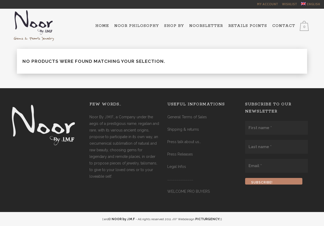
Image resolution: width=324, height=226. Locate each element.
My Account (267, 4)
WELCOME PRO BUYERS (188, 191)
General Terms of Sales (187, 117)
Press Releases (180, 154)
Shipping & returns (183, 129)
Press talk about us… (184, 142)
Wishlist (289, 4)
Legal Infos (176, 166)
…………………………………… (180, 179)
